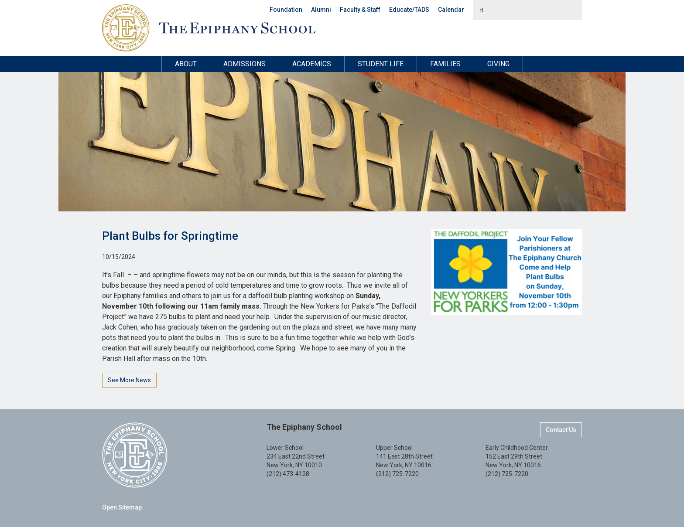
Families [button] (445, 64)
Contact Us (561, 429)
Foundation (286, 9)
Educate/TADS (409, 9)
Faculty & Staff (360, 9)
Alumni (321, 9)
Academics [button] (311, 64)
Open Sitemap (122, 507)
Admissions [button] (244, 64)
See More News (129, 380)
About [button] (186, 64)
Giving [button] (498, 64)
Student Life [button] (381, 64)
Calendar (451, 9)
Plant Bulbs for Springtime (170, 235)
